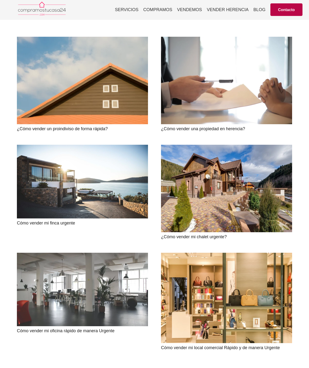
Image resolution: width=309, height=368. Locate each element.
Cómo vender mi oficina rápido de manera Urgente (65, 330)
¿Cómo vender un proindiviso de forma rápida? (62, 128)
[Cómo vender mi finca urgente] (82, 148)
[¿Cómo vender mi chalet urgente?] (226, 148)
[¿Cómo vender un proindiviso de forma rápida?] (82, 40)
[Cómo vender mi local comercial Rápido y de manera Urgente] (226, 256)
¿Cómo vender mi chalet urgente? (194, 236)
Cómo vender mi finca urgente (46, 223)
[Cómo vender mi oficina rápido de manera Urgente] (82, 256)
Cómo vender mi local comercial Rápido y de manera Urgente (220, 347)
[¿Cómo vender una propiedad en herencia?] (226, 40)
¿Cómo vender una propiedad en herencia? (203, 128)
